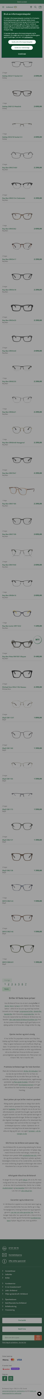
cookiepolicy (28, 37)
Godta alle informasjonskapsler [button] (22, 42)
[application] (39, 1394)
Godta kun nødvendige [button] (22, 48)
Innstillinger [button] (22, 54)
